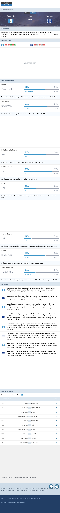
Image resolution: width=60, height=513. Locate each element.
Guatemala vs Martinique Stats (12, 395)
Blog (2, 498)
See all (56, 399)
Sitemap (25, 498)
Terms (14, 498)
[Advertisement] (30, 63)
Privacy (19, 498)
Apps (38, 498)
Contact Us (32, 498)
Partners (8, 498)
